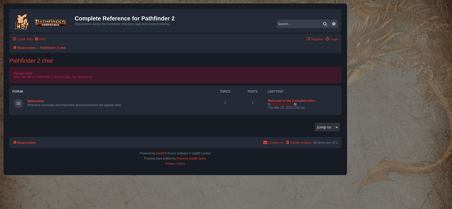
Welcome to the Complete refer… (293, 100)
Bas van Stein (282, 104)
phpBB (160, 153)
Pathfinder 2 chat (31, 60)
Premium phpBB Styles (191, 158)
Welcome (35, 101)
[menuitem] (40, 39)
